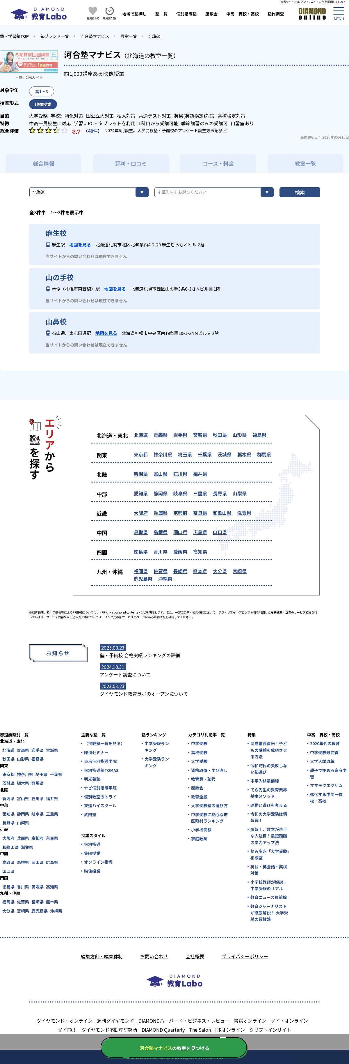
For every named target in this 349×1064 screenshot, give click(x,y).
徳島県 (141, 551)
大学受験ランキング (157, 762)
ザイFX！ (67, 1029)
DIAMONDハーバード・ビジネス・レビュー (183, 1020)
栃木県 (244, 454)
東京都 (141, 454)
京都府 (180, 512)
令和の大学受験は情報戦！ (268, 817)
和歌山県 (222, 512)
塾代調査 (276, 14)
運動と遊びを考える (268, 805)
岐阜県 (180, 493)
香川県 (161, 551)
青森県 (161, 434)
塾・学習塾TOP (14, 36)
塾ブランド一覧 (54, 36)
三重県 (200, 493)
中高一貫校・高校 (242, 14)
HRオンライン (230, 1029)
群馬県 (264, 454)
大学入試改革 (322, 761)
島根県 (161, 532)
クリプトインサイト (270, 1029)
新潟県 (141, 473)
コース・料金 (218, 163)
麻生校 (56, 233)
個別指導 (92, 844)
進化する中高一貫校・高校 (326, 797)
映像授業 (92, 871)
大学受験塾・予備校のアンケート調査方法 (175, 130)
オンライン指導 (98, 862)
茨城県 (225, 454)
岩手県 (180, 434)
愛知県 (141, 493)
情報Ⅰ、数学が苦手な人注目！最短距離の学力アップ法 (268, 835)
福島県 (259, 434)
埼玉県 (185, 454)
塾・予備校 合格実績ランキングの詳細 (140, 655)
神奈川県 (163, 454)
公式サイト (34, 77)
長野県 (220, 493)
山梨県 (240, 493)
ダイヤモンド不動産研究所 (109, 1029)
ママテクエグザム (326, 785)
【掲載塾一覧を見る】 (104, 743)
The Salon (200, 1029)
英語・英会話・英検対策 (268, 870)
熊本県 (200, 571)
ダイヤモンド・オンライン (64, 1020)
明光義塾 (92, 779)
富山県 (161, 473)
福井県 (200, 473)
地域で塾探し (134, 14)
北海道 (155, 36)
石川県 (180, 473)
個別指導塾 (186, 14)
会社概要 (195, 956)
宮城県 (200, 434)
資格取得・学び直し (209, 770)
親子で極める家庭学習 (328, 773)
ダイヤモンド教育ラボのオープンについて (144, 693)
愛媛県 (180, 551)
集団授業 (92, 853)
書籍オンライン (250, 1020)
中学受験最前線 (324, 752)
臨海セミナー (96, 752)
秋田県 (220, 434)
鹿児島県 (143, 578)
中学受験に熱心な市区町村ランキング (209, 818)
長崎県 (180, 571)
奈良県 (200, 512)
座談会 (211, 14)
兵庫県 (161, 512)
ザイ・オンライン (289, 1020)
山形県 (240, 434)
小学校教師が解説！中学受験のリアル (268, 885)
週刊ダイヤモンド (115, 1020)
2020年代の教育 (325, 743)
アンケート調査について (125, 674)
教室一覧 (129, 36)
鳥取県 (141, 532)
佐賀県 (161, 571)
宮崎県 (240, 571)
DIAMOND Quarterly (163, 1029)
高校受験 (199, 752)
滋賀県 (244, 512)
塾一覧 (161, 14)
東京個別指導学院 (100, 761)
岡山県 (180, 532)
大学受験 (199, 761)
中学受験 (199, 743)
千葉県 (205, 454)
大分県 (220, 571)
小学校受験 (201, 830)
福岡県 (141, 571)
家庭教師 (199, 839)
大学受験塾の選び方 (209, 805)
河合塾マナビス (95, 36)
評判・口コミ (131, 163)
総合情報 (43, 163)
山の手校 (60, 277)
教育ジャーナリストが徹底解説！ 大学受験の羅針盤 (269, 912)
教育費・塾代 (203, 779)
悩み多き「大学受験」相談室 (269, 854)
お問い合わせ (154, 956)
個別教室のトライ (100, 797)
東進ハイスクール (100, 805)
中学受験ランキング (157, 746)
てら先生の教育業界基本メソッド (268, 793)
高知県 (200, 551)
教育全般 (199, 797)
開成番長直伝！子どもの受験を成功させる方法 (268, 749)
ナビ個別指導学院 (100, 788)
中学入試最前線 (264, 781)
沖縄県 (165, 578)
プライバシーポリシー (245, 956)
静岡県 (161, 493)
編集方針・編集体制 (102, 956)
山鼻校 (56, 321)
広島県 (200, 532)
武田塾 (90, 814)
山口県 (220, 532)
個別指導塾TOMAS (101, 770)
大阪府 (141, 512)
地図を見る (80, 244)
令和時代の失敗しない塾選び (268, 769)
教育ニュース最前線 (268, 897)
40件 (93, 130)
